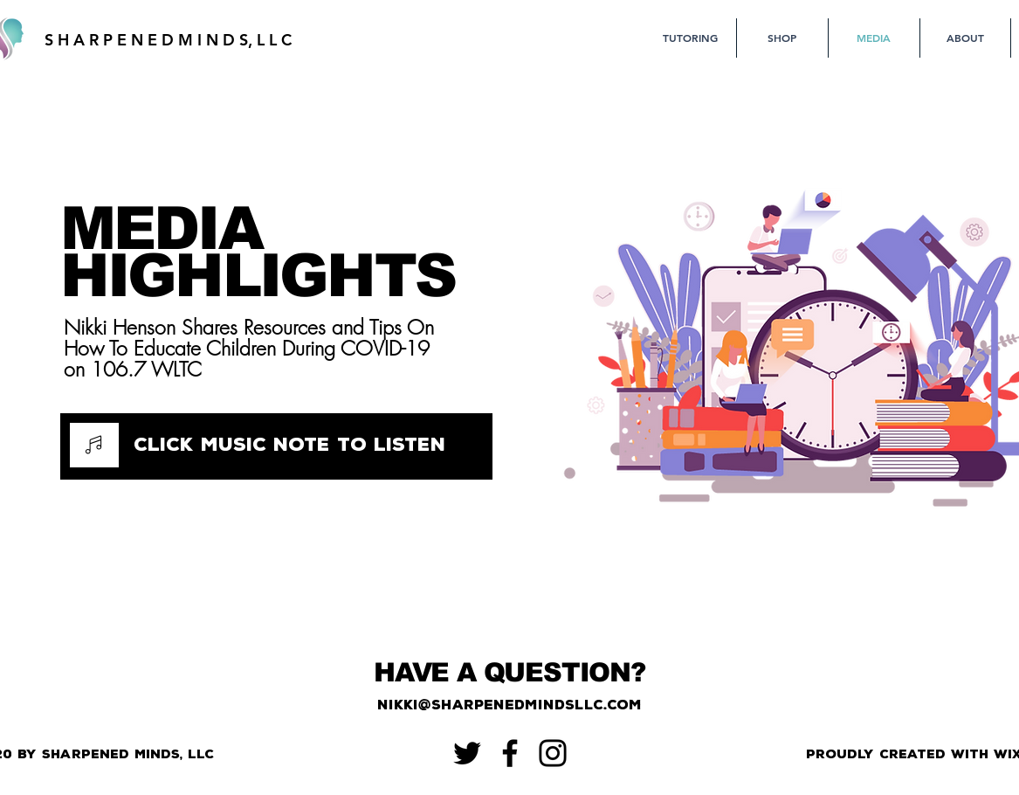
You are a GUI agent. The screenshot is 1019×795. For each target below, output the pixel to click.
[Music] (94, 445)
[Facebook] (510, 753)
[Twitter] (467, 753)
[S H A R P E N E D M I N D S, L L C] (168, 40)
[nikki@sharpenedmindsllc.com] (509, 705)
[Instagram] (552, 753)
